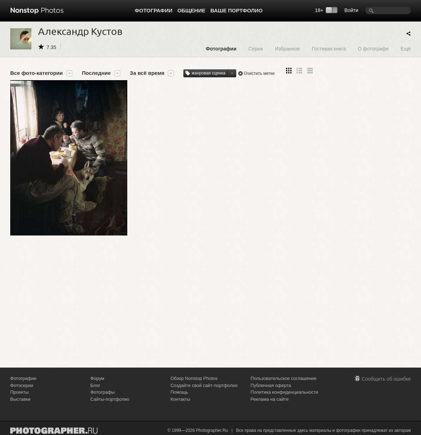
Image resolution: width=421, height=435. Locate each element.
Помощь (179, 392)
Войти (351, 10)
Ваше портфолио (236, 10)
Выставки (20, 399)
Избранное (287, 48)
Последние (96, 73)
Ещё (406, 48)
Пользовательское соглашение (284, 378)
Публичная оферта (271, 385)
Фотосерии (21, 385)
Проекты (19, 392)
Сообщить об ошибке (386, 379)
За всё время (147, 73)
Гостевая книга (329, 48)
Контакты (180, 399)
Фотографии (153, 10)
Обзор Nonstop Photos (194, 378)
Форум (97, 378)
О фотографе (373, 48)
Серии (255, 48)
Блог (95, 385)
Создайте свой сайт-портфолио (203, 385)
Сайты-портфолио (109, 399)
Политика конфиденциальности (284, 392)
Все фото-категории (36, 73)
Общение (191, 10)
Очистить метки (259, 73)
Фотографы (102, 392)
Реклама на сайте (270, 399)
